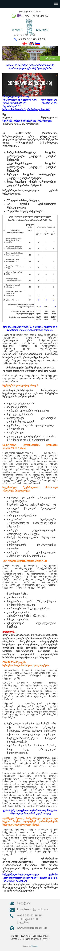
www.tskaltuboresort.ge (32, 927)
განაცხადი (50, 58)
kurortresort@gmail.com (32, 909)
